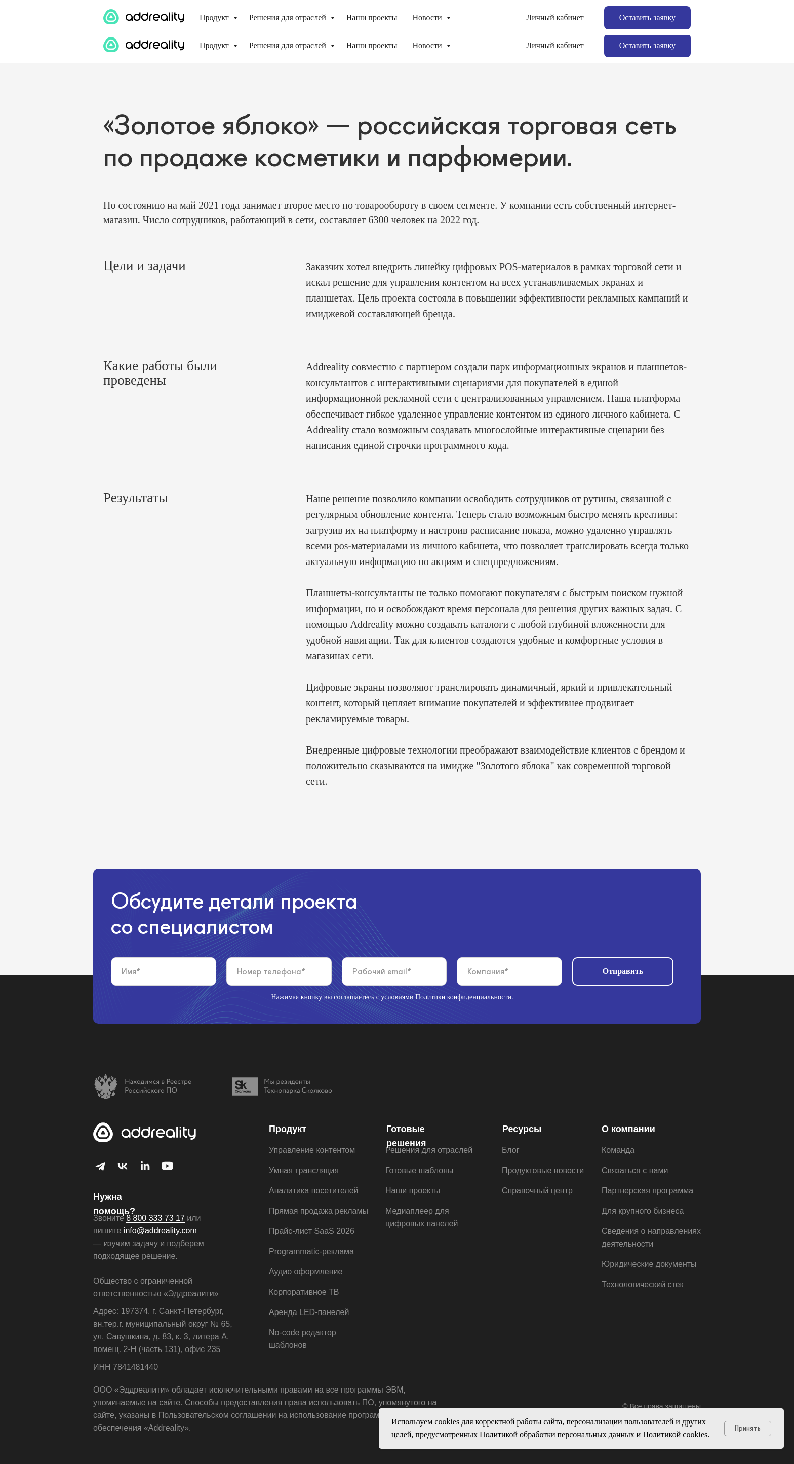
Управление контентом (312, 1150)
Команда (618, 1150)
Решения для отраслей (288, 45)
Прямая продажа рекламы (318, 1211)
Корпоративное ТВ (304, 1292)
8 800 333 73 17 (661, 8)
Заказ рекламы (439, 14)
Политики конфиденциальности (463, 997)
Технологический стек (643, 1284)
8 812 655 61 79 (661, 19)
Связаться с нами (635, 1170)
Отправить (623, 971)
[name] (163, 971)
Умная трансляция (304, 1170)
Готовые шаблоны (358, 14)
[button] (647, 45)
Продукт (215, 45)
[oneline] (509, 971)
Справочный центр (537, 1190)
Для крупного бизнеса (152, 14)
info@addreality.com (582, 14)
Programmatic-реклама (311, 1251)
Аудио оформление (305, 1271)
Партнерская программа (260, 14)
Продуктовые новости (543, 1170)
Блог (511, 1150)
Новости (428, 45)
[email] (394, 971)
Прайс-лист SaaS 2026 (311, 1231)
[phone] (279, 971)
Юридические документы (649, 1264)
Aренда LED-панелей (309, 1312)
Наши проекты (372, 45)
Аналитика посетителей (314, 1190)
